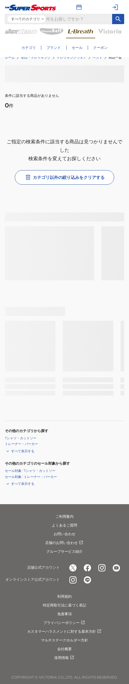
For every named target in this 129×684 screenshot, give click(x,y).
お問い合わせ (64, 534)
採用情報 (64, 658)
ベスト (97, 57)
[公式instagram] (101, 567)
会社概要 (64, 649)
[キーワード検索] (118, 19)
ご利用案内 (64, 516)
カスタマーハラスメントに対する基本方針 (64, 631)
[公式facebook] (87, 567)
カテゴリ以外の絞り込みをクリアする (64, 177)
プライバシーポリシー (64, 623)
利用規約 (64, 596)
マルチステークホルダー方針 (64, 640)
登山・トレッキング (36, 57)
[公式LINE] (87, 580)
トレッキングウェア (72, 57)
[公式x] (73, 567)
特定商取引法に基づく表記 (64, 605)
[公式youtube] (116, 567)
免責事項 (64, 614)
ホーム (10, 57)
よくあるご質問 (64, 525)
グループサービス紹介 (64, 551)
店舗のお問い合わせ (64, 543)
